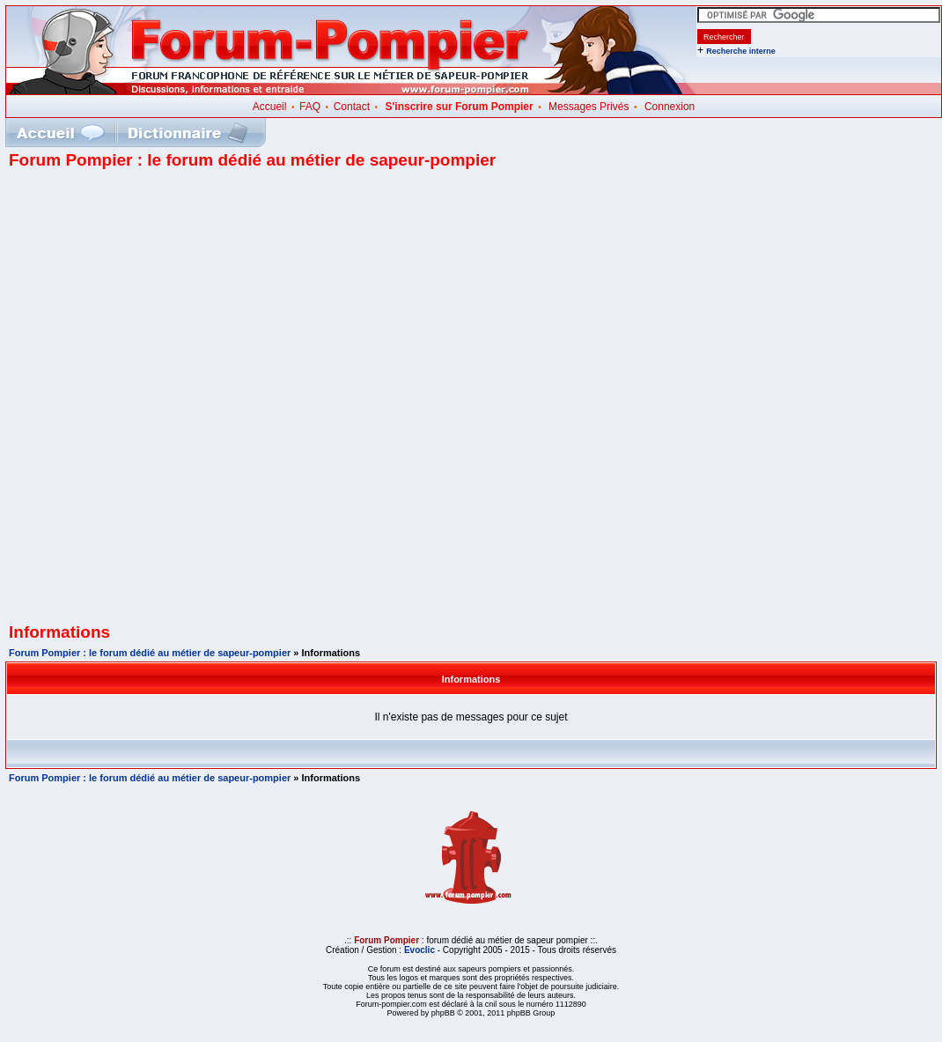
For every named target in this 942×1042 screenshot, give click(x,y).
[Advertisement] (213, 402)
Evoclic (419, 950)
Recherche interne (741, 51)
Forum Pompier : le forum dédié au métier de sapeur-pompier (150, 652)
